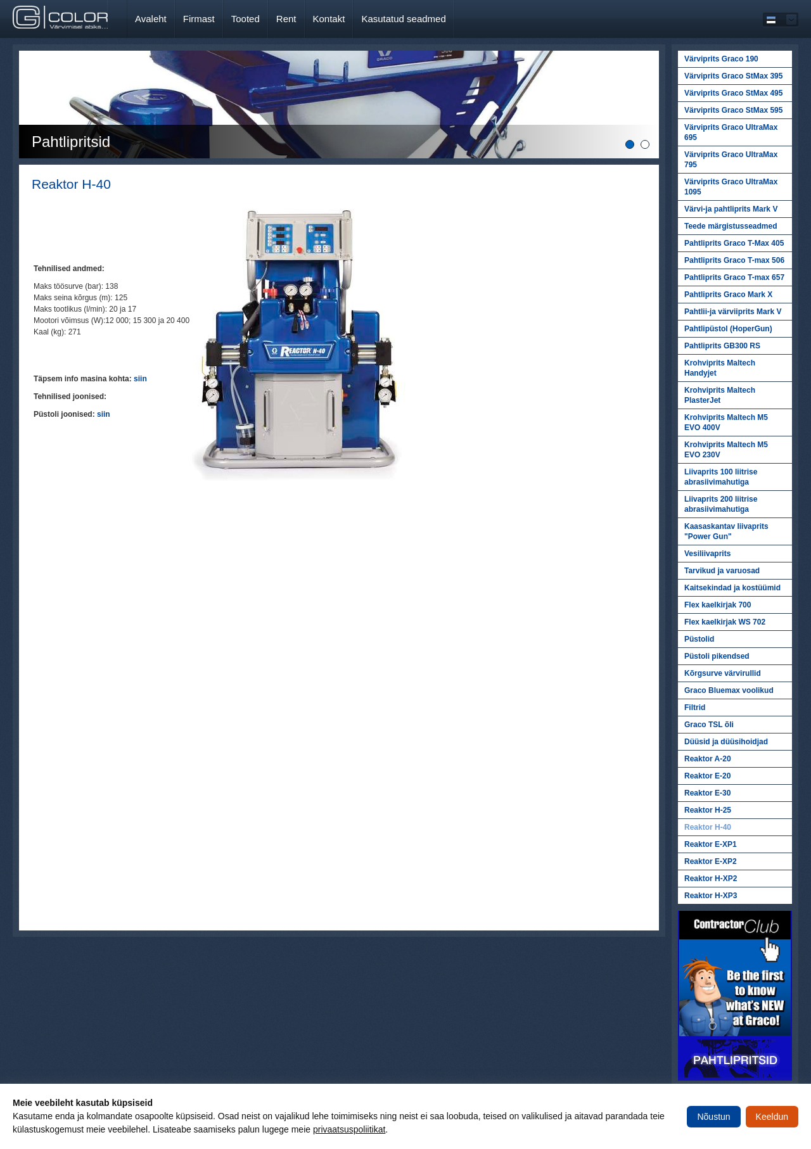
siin (140, 378)
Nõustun (713, 1117)
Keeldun (772, 1117)
